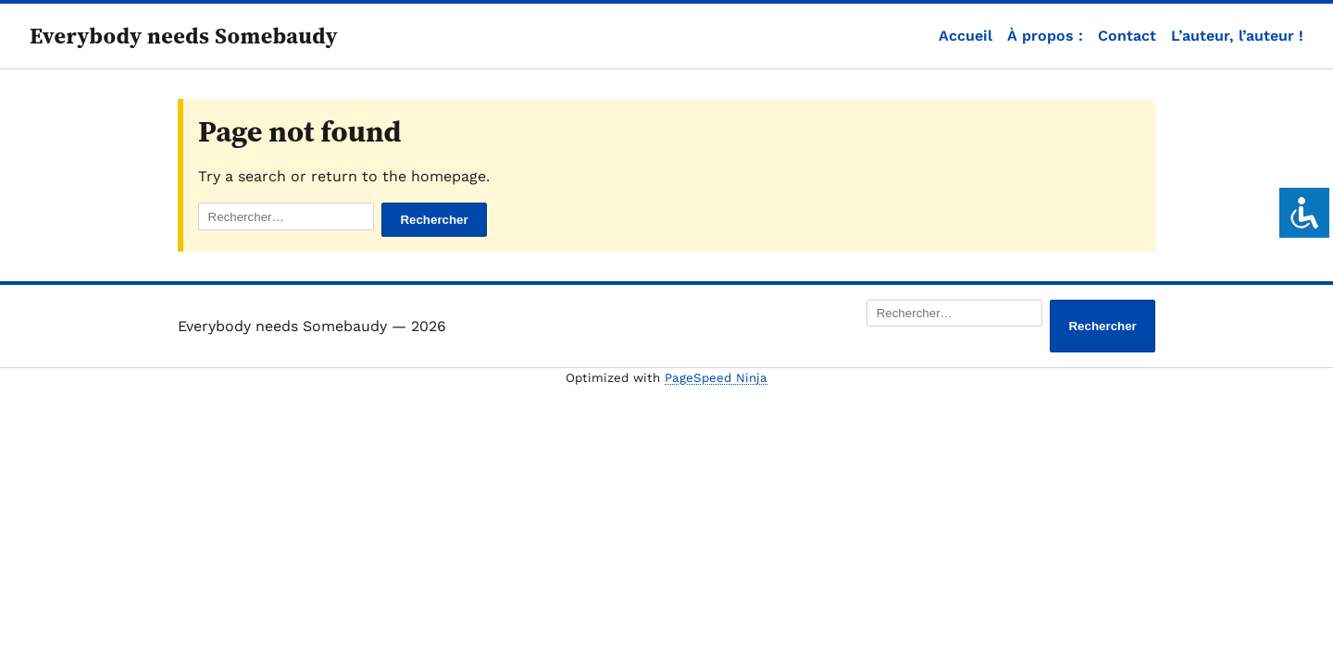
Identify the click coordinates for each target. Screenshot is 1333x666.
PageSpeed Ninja (716, 378)
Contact (1127, 35)
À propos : (1045, 35)
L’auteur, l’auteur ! (1237, 35)
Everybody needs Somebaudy (184, 35)
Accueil (965, 35)
